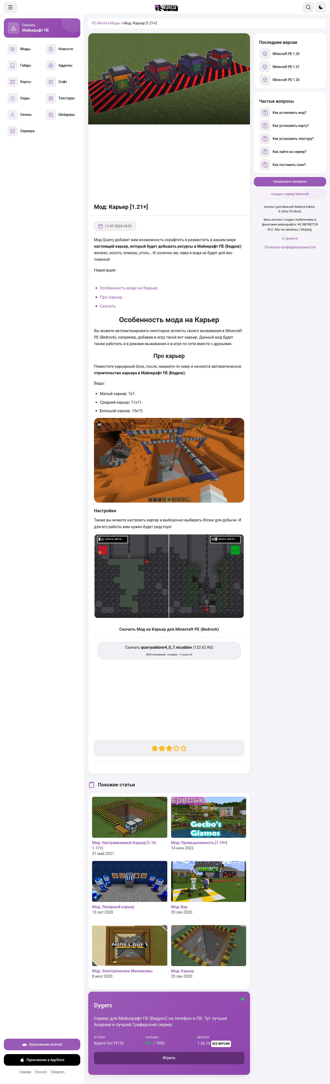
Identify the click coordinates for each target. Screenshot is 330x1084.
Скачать (108, 306)
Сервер (25, 1072)
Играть (169, 1058)
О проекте (290, 238)
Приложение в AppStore (42, 1059)
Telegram (57, 1072)
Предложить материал (290, 181)
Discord (41, 1072)
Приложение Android (42, 1044)
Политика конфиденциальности (289, 247)
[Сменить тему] (321, 7)
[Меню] (10, 7)
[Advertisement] (169, 163)
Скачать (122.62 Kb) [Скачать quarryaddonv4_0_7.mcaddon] (169, 650)
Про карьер (111, 297)
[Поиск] (308, 7)
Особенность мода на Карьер (128, 288)
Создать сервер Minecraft (290, 194)
